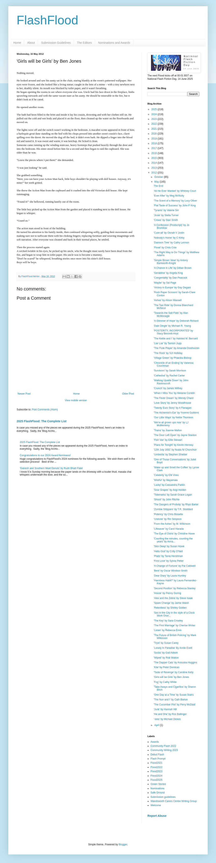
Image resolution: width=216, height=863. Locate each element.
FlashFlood (47, 20)
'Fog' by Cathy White (165, 682)
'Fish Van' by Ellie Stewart (168, 439)
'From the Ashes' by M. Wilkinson (172, 523)
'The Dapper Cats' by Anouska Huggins (175, 662)
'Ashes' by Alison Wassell (168, 300)
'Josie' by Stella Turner (166, 215)
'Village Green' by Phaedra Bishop (172, 357)
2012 (154, 172)
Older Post (128, 393)
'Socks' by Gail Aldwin (166, 652)
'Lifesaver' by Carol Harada (169, 528)
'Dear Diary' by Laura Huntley (170, 575)
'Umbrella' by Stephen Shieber (170, 454)
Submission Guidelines (56, 42)
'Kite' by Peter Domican (166, 667)
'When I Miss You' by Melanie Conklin (174, 393)
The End (158, 185)
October (159, 177)
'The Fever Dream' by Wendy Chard (173, 398)
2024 (154, 114)
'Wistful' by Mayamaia (166, 480)
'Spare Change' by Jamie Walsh (171, 602)
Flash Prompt (158, 758)
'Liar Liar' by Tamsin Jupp (168, 343)
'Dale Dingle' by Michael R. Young (172, 325)
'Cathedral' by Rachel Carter (169, 375)
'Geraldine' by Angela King (168, 272)
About (31, 42)
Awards (155, 741)
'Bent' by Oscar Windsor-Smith (171, 570)
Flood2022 (156, 767)
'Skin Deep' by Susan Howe (169, 546)
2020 (154, 133)
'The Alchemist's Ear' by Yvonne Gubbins (176, 412)
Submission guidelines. (163, 797)
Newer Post (24, 393)
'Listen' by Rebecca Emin (168, 630)
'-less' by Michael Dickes (167, 719)
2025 (154, 109)
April (157, 725)
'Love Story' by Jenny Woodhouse (172, 402)
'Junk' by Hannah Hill (165, 709)
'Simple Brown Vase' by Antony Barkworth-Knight (171, 262)
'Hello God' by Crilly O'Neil (168, 551)
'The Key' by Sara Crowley (168, 620)
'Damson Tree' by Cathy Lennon (171, 242)
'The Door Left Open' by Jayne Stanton (175, 435)
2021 (154, 128)
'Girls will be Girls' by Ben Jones (171, 677)
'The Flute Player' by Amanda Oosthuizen (176, 348)
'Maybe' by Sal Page (165, 282)
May (157, 181)
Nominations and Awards (114, 42)
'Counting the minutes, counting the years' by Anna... (173, 540)
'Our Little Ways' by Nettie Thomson (173, 417)
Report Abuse (156, 815)
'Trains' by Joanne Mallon (168, 430)
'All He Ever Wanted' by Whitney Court (175, 190)
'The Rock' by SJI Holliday (168, 353)
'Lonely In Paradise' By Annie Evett (173, 647)
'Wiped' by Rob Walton (166, 657)
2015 (154, 158)
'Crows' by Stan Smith (166, 220)
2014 (154, 162)
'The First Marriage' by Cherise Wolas (174, 625)
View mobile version (76, 400)
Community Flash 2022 (163, 746)
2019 (154, 138)
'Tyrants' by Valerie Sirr (166, 210)
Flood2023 (156, 771)
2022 (154, 123)
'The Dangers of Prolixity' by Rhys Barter (176, 504)
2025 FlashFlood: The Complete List (41, 421)
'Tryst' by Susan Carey (166, 642)
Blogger (123, 844)
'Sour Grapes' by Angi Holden (170, 489)
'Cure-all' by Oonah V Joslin (169, 232)
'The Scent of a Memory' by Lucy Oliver (175, 200)
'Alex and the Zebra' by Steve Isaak (173, 598)
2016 (154, 153)
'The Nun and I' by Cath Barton (171, 699)
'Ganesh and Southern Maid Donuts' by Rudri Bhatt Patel (51, 468)
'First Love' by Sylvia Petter (169, 560)
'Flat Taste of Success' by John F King (175, 205)
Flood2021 (156, 762)
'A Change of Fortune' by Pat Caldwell (174, 565)
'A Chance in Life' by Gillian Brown (172, 267)
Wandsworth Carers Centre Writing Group (174, 801)
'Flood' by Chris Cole (165, 247)
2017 (154, 148)
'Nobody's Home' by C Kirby (169, 237)
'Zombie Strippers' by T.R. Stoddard (173, 509)
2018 (154, 143)
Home (17, 42)
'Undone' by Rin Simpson (168, 519)
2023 (154, 119)
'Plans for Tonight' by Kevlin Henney (173, 444)
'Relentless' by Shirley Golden (170, 607)
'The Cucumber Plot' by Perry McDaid (174, 704)
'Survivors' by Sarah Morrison (170, 370)
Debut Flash (157, 754)
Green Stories (158, 784)
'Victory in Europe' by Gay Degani (172, 287)
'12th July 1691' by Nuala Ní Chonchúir (175, 449)
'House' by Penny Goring (167, 593)
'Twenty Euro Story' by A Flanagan (172, 407)
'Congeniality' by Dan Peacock (170, 277)
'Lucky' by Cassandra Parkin (169, 484)
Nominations (157, 788)
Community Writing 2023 (164, 750)
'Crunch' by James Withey (168, 388)
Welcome (156, 805)
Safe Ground (158, 792)
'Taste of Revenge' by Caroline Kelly (173, 672)
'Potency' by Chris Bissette (168, 514)
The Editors (84, 42)
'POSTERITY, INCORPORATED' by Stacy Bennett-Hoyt (173, 332)
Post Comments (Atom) (45, 409)
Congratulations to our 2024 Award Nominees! (45, 455)
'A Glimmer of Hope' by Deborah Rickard (176, 320)
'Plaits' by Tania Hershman (168, 556)
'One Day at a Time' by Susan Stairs (174, 694)
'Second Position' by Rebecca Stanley (174, 588)
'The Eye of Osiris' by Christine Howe (174, 533)
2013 (154, 167)
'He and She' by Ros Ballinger (170, 714)
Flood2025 (156, 779)
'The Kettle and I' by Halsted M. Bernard (176, 338)
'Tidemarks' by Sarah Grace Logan (173, 494)
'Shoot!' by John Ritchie (167, 499)
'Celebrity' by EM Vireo (166, 475)
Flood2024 (156, 775)
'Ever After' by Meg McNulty (169, 195)
